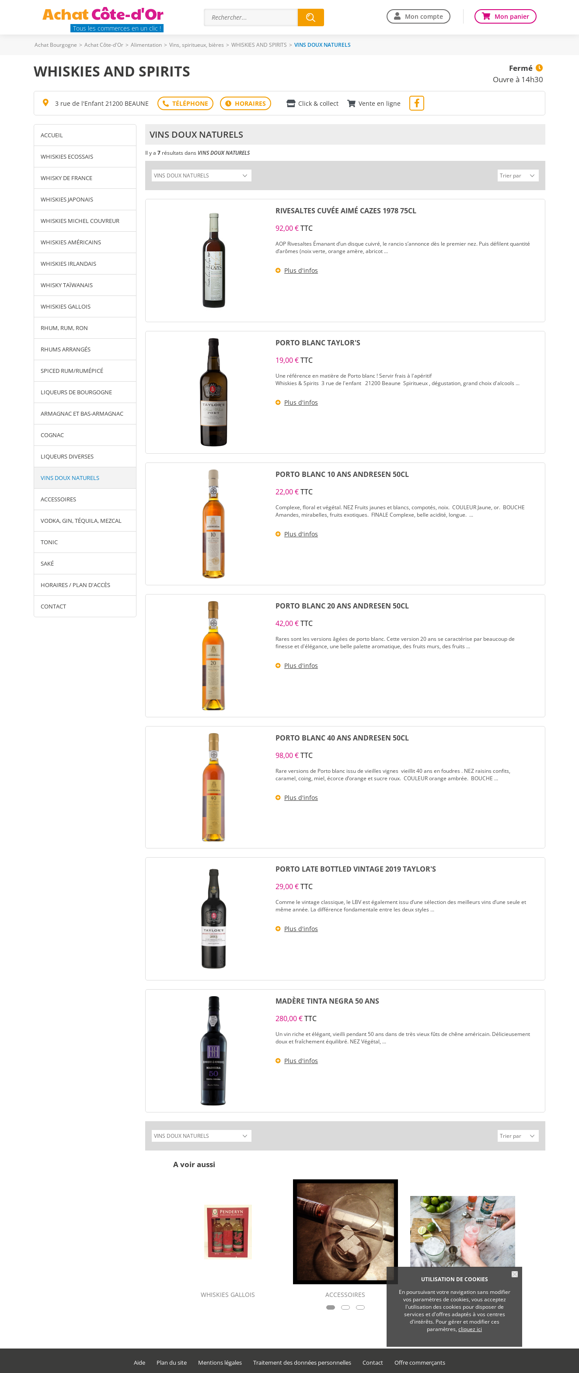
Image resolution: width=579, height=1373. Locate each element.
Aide (139, 1360)
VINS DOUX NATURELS (70, 478)
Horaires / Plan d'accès (75, 585)
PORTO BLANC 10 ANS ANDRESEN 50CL (342, 473)
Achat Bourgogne (56, 45)
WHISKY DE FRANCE (66, 178)
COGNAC (52, 435)
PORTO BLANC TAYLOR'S (318, 341)
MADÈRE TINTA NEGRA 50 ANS (327, 1000)
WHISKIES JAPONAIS (67, 199)
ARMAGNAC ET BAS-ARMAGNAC (82, 413)
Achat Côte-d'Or (103, 45)
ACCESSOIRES (58, 499)
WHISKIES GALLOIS (66, 306)
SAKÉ (47, 563)
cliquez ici (470, 1329)
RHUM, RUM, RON (64, 328)
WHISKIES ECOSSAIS (67, 156)
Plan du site (172, 1360)
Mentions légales (220, 1360)
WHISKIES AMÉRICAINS (71, 242)
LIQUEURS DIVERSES (67, 456)
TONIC (49, 542)
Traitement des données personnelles (302, 1360)
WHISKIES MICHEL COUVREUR (80, 221)
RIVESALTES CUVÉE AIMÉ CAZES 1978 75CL (346, 209)
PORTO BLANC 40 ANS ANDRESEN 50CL (342, 736)
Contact (53, 606)
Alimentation (146, 45)
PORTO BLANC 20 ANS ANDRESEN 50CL (342, 604)
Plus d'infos (301, 269)
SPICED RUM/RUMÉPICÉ (72, 371)
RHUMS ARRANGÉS (66, 349)
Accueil (52, 135)
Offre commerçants (419, 1360)
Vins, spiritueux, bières (196, 45)
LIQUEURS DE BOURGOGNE (76, 392)
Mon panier (512, 16)
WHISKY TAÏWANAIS (67, 285)
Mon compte (424, 16)
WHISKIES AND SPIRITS (259, 45)
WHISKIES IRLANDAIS (68, 264)
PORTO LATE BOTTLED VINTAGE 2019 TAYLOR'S (356, 867)
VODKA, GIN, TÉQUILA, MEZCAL (81, 521)
